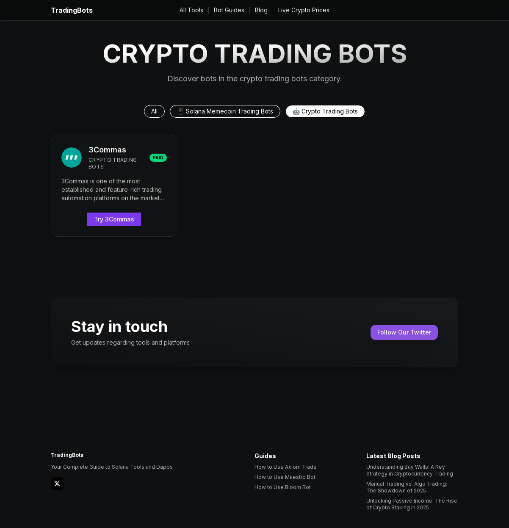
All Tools (191, 10)
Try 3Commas (114, 219)
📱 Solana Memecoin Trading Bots (225, 111)
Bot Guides (229, 10)
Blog (261, 10)
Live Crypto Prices (303, 10)
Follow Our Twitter (404, 332)
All (154, 111)
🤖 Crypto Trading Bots (325, 111)
